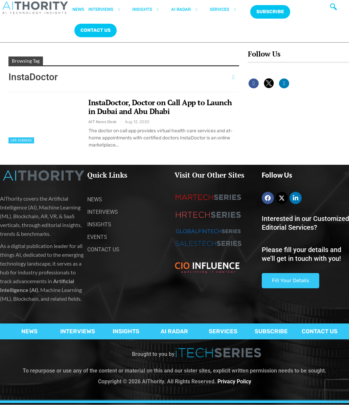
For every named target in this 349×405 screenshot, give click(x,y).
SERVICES (227, 9)
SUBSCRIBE (271, 331)
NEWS (78, 9)
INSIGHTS (149, 9)
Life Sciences (21, 140)
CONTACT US (95, 30)
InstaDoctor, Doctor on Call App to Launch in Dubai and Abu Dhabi (160, 106)
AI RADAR (188, 9)
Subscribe (270, 12)
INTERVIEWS (108, 9)
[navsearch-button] (333, 8)
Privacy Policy (234, 381)
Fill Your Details (290, 280)
